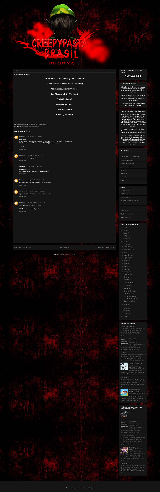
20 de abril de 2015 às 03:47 (34, 136)
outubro (127, 252)
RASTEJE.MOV (129, 294)
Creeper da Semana (127, 160)
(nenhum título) (134, 412)
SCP (122, 207)
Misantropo (127, 280)
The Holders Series (127, 214)
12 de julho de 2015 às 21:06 (34, 155)
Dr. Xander (127, 285)
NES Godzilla (125, 204)
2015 (124, 244)
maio (126, 266)
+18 (122, 153)
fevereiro (127, 274)
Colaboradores (128, 282)
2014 (124, 308)
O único (126, 277)
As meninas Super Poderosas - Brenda (131, 297)
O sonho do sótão (129, 291)
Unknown (22, 136)
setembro (127, 255)
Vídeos (123, 180)
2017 (124, 239)
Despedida (132, 339)
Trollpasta (124, 173)
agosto (126, 258)
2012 (124, 313)
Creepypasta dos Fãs (127, 163)
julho (126, 260)
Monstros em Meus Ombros (129, 200)
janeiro (126, 304)
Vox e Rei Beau (125, 217)
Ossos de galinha (129, 301)
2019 (124, 233)
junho (126, 263)
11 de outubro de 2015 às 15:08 (35, 191)
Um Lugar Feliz (125, 377)
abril (125, 269)
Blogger (91, 488)
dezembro (127, 246)
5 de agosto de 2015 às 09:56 (34, 166)
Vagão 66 (127, 288)
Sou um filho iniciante (127, 326)
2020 (124, 230)
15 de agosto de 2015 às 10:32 (35, 180)
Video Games (125, 177)
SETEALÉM (124, 353)
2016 (124, 241)
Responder (22, 149)
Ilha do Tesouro (125, 197)
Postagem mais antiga (106, 247)
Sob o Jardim (125, 210)
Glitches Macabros (126, 194)
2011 (124, 316)
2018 (124, 236)
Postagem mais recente (22, 247)
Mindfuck (123, 170)
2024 (124, 227)
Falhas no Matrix (126, 190)
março (126, 272)
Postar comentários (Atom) (67, 254)
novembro (127, 249)
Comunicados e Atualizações (30, 126)
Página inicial (64, 247)
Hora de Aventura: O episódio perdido (135, 390)
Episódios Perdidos (127, 167)
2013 (124, 311)
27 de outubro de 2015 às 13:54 (35, 202)
